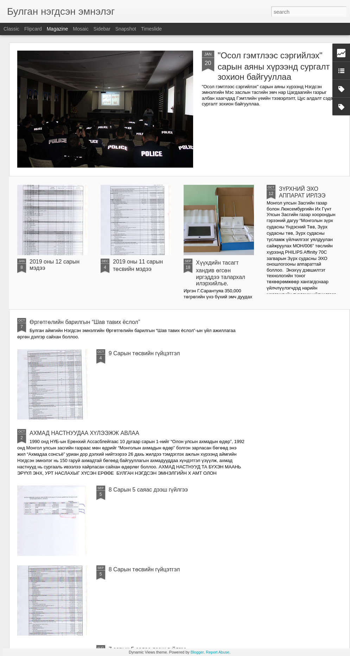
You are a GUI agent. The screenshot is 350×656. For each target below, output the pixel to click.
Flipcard (33, 29)
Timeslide (151, 29)
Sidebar (102, 29)
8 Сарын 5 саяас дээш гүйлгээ (148, 490)
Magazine (57, 29)
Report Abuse (217, 652)
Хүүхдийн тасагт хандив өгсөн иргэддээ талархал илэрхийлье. (220, 273)
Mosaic (80, 29)
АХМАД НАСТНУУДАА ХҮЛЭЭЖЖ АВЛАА (84, 433)
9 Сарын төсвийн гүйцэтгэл (144, 353)
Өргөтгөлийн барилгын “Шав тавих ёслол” (85, 322)
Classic (11, 29)
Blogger (197, 652)
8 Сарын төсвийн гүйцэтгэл (144, 569)
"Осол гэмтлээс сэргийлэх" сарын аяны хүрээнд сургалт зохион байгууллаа (274, 66)
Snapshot (125, 29)
